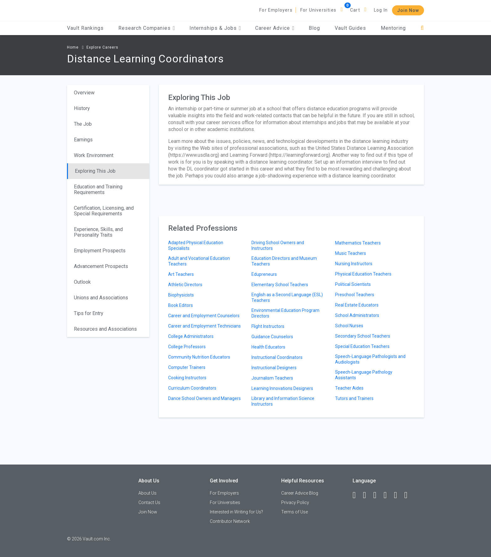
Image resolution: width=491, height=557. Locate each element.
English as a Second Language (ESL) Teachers (287, 297)
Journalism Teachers (272, 378)
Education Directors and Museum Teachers (284, 261)
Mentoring (393, 28)
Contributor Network (230, 521)
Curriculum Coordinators (192, 388)
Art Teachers (181, 274)
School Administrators (357, 315)
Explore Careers (102, 47)
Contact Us (149, 502)
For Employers (275, 10)
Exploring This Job (95, 171)
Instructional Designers (274, 367)
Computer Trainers (186, 367)
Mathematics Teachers (358, 242)
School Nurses (349, 325)
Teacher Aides (349, 388)
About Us (147, 493)
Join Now (408, 10)
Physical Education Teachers (363, 273)
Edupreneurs (264, 274)
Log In (381, 10)
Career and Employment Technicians (204, 325)
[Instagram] (388, 495)
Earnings (83, 140)
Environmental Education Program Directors (285, 313)
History (82, 108)
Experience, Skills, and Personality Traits (98, 232)
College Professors (187, 346)
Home (73, 47)
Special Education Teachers (362, 346)
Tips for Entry (88, 313)
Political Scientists (353, 284)
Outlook (82, 282)
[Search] (422, 28)
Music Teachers (350, 253)
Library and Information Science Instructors (282, 401)
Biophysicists (181, 294)
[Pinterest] (398, 495)
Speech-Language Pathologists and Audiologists (370, 359)
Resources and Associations (105, 329)
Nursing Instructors (353, 263)
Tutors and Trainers (354, 398)
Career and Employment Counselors (204, 315)
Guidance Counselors (272, 336)
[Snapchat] (408, 495)
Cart (355, 10)
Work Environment (93, 155)
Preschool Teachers (354, 294)
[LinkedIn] (367, 495)
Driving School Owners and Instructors (277, 245)
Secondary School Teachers (362, 336)
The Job (83, 124)
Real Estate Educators (357, 304)
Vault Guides (350, 28)
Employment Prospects (100, 251)
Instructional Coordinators (276, 357)
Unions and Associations (101, 298)
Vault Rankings (85, 28)
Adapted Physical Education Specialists (195, 245)
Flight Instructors (267, 326)
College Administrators (191, 336)
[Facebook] (357, 495)
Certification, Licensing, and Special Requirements (104, 211)
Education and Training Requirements (98, 189)
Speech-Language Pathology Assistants (363, 375)
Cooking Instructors (187, 377)
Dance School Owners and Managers (204, 398)
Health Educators (268, 346)
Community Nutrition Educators (199, 357)
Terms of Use (294, 511)
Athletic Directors (185, 284)
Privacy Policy (295, 502)
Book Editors (180, 305)
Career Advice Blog (299, 493)
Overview (84, 93)
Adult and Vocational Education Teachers (199, 261)
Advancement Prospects (101, 266)
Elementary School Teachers (279, 284)
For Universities (318, 10)
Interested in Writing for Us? (236, 511)
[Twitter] (377, 495)
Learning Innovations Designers (282, 388)
